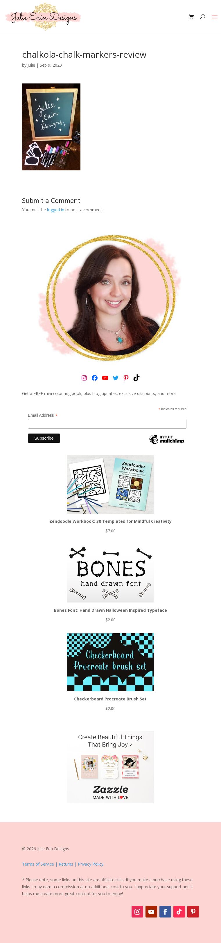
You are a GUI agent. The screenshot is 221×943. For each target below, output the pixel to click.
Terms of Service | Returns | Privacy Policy (62, 864)
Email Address (43, 415)
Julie (31, 65)
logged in (55, 209)
